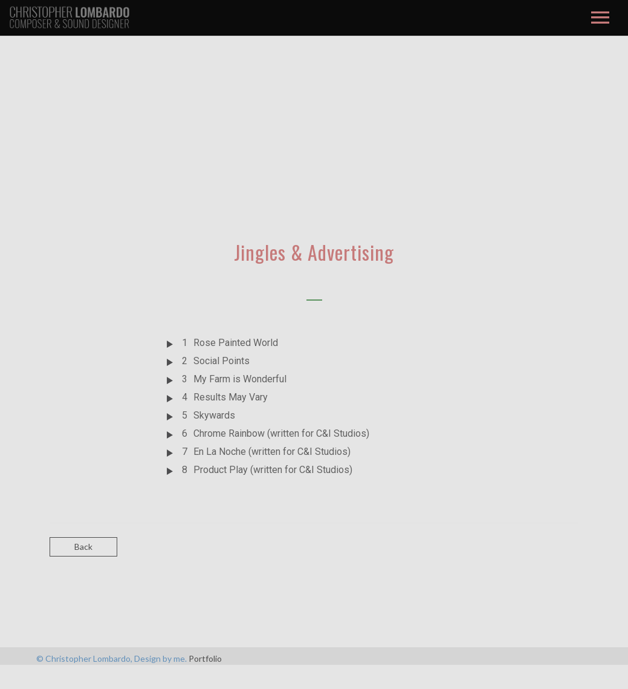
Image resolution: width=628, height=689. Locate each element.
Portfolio (205, 658)
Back (83, 546)
